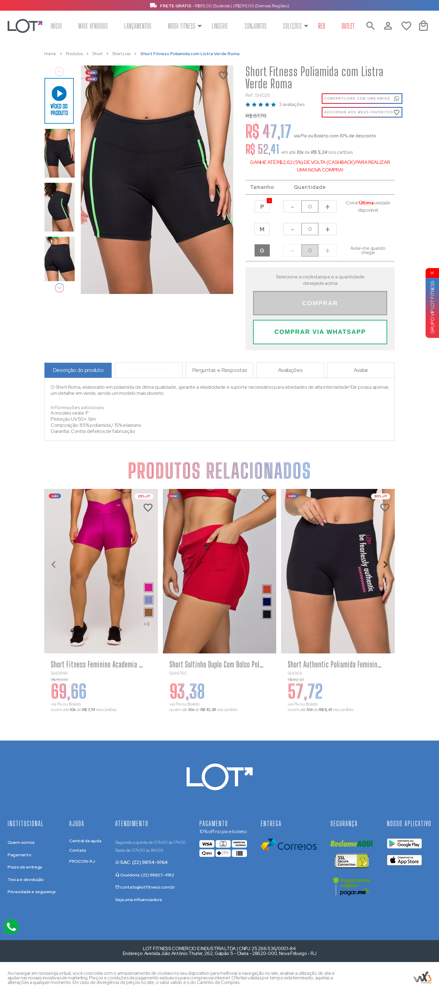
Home (50, 53)
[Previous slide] (54, 564)
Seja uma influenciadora (138, 899)
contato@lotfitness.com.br (145, 887)
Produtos (74, 53)
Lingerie (220, 26)
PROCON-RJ (82, 861)
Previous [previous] (59, 71)
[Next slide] (385, 564)
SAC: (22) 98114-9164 (141, 862)
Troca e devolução (26, 879)
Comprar (320, 303)
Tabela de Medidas (149, 369)
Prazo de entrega (25, 867)
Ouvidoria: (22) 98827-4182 (144, 875)
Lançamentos (138, 26)
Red (321, 26)
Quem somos (21, 842)
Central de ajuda (85, 840)
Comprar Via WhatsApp (320, 331)
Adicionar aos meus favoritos (358, 112)
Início (56, 26)
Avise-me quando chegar (368, 250)
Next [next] (59, 288)
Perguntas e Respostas (219, 369)
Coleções (292, 26)
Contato (77, 850)
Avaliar (361, 369)
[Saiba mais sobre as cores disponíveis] (148, 587)
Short (97, 53)
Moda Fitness (181, 26)
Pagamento (19, 855)
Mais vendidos (93, 26)
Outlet (348, 26)
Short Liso (121, 53)
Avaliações (290, 369)
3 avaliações (292, 104)
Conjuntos (256, 26)
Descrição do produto (78, 369)
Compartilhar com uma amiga (362, 99)
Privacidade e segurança (31, 891)
